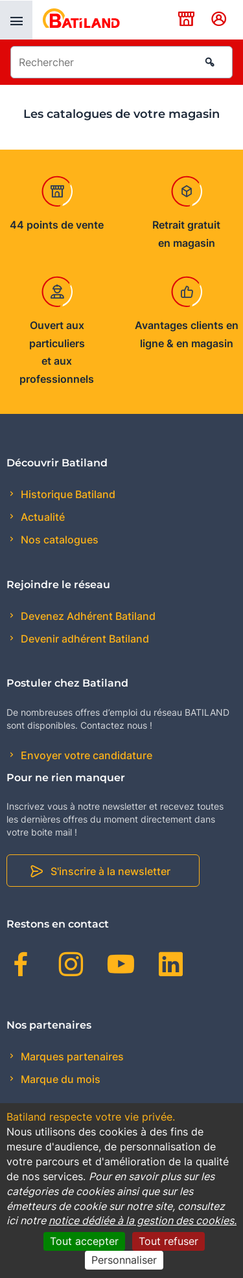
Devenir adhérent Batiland (83, 638)
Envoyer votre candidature (85, 755)
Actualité (41, 516)
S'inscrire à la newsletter (110, 871)
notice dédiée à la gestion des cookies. (143, 1220)
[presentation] (16, 20)
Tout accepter (84, 1241)
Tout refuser (168, 1241)
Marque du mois (59, 1079)
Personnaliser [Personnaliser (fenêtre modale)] (124, 1259)
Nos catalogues (58, 539)
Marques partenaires (71, 1056)
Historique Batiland (66, 494)
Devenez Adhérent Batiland (87, 616)
